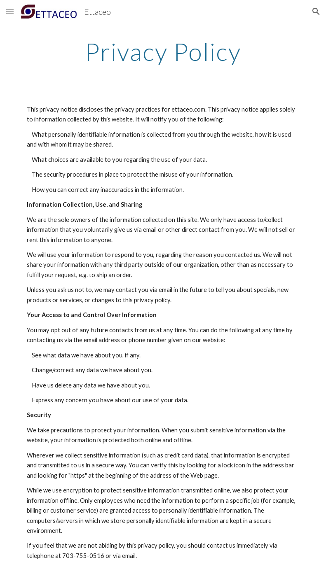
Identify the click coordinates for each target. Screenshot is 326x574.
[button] (10, 11)
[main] (163, 51)
